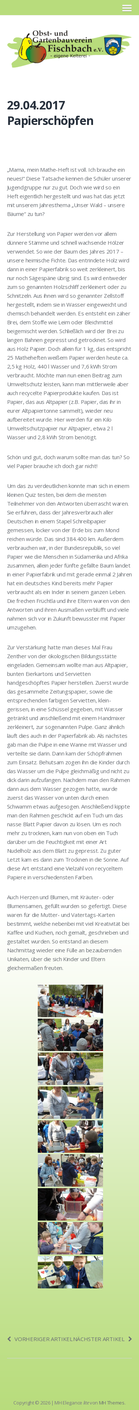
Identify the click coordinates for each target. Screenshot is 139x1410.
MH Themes (112, 1402)
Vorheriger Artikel (40, 1339)
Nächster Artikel (102, 1339)
